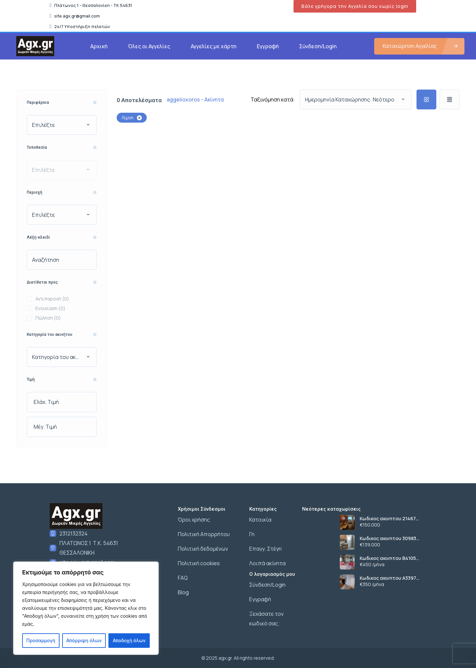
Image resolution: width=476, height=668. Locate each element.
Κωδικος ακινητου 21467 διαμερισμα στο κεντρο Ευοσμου (388, 518)
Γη (252, 534)
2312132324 (74, 533)
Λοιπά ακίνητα (267, 563)
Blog (183, 592)
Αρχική (98, 46)
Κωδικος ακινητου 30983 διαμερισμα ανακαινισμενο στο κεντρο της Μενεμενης (391, 538)
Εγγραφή (268, 46)
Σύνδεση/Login (318, 46)
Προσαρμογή (41, 640)
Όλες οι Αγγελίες (149, 46)
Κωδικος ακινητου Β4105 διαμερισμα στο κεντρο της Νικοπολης (392, 558)
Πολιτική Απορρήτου (204, 534)
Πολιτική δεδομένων (203, 548)
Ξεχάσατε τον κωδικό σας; (266, 618)
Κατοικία (260, 519)
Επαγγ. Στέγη (265, 548)
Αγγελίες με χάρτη (213, 46)
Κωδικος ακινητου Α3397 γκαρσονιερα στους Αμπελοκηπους (388, 578)
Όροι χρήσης (194, 519)
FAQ (183, 577)
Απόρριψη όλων (83, 640)
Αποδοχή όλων (129, 640)
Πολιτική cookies (199, 563)
